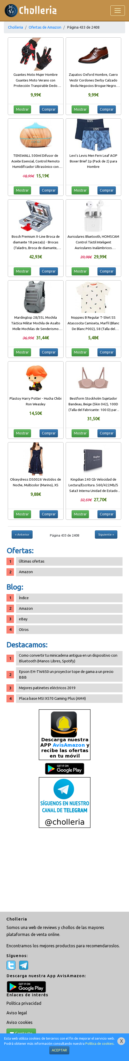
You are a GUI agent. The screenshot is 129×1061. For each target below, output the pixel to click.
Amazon (26, 572)
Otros (24, 629)
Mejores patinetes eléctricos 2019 (47, 688)
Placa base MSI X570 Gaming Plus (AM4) (52, 698)
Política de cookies (99, 1044)
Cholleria (15, 27)
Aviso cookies (19, 1022)
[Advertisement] (64, 870)
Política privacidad (23, 1003)
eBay (23, 619)
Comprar (49, 109)
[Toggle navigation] (117, 10)
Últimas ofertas (31, 561)
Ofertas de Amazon (45, 27)
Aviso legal (16, 1012)
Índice (24, 598)
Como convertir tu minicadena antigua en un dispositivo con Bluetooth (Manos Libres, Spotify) (68, 658)
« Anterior (22, 534)
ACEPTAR (59, 1050)
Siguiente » (106, 534)
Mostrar (22, 109)
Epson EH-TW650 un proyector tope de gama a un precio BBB (66, 674)
